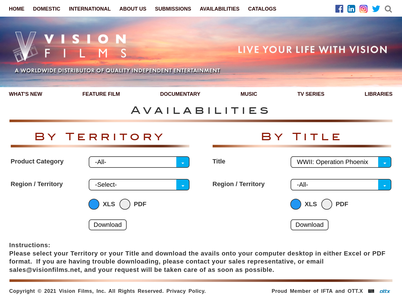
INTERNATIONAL (90, 9)
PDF (134, 204)
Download (108, 224)
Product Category (37, 161)
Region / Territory (37, 184)
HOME (16, 9)
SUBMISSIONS (173, 9)
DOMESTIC (46, 9)
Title (218, 161)
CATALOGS (262, 9)
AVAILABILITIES (219, 9)
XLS (103, 204)
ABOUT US (132, 9)
